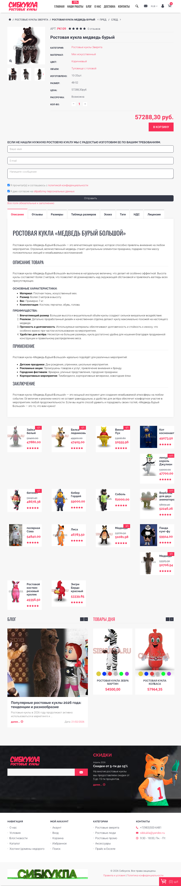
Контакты (124, 6)
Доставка (109, 6)
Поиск (56, 848)
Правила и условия (114, 875)
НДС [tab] (137, 214)
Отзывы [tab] (37, 214)
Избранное (59, 843)
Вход (55, 833)
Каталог (15, 843)
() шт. (170, 881)
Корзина (58, 838)
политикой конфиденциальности (68, 185)
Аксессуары (103, 843)
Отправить (90, 198)
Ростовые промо (106, 838)
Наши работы (75, 4)
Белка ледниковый (79, 431)
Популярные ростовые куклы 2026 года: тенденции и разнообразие (46, 704)
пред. (104, 19)
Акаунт (57, 827)
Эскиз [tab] (108, 214)
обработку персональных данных (54, 191)
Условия (15, 833)
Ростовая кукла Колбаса (155, 682)
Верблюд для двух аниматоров (167, 496)
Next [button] (43, 74)
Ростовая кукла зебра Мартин (113, 682)
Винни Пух (119, 431)
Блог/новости (19, 838)
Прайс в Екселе (105, 848)
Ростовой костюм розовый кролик (33, 589)
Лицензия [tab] (154, 214)
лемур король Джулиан (165, 461)
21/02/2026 (77, 721)
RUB (153, 6)
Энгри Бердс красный (77, 588)
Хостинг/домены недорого (27, 848)
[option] (12, 74)
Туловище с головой (84, 68)
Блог (89, 6)
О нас (97, 6)
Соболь (120, 494)
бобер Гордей (76, 494)
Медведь (121, 528)
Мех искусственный (84, 54)
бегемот (32, 492)
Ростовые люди (105, 833)
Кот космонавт (166, 431)
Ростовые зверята (107, 827)
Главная (59, 6)
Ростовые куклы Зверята (31, 19)
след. (115, 19)
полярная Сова (33, 529)
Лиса (74, 529)
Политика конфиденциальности (145, 875)
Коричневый (79, 61)
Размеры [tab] (57, 214)
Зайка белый (31, 431)
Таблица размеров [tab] (83, 214)
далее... (15, 721)
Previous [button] (82, 619)
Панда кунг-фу (164, 529)
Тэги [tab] (123, 214)
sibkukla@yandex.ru (152, 833)
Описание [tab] (17, 214)
